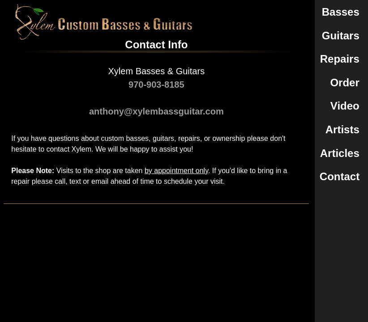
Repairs (339, 59)
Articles (339, 153)
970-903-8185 (156, 84)
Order (344, 82)
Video (344, 106)
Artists (342, 129)
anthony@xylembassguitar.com (156, 111)
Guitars (340, 36)
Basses (340, 12)
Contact (339, 176)
